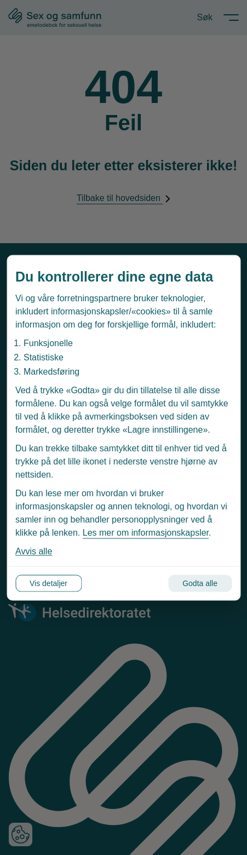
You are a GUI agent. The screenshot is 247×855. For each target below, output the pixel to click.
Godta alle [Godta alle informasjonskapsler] (199, 582)
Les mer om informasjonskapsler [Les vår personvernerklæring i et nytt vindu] (146, 532)
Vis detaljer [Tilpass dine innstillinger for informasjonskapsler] (48, 582)
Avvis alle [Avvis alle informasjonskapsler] (33, 550)
